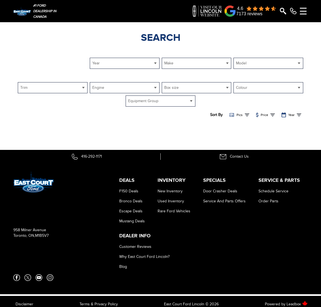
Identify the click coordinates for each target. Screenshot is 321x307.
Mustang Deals (132, 221)
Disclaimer (24, 304)
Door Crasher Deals (220, 191)
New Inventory (170, 191)
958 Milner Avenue (29, 230)
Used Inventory (171, 201)
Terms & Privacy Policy (98, 304)
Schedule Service (273, 191)
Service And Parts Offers (224, 201)
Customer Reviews (135, 246)
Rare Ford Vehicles (174, 211)
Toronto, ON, (24, 235)
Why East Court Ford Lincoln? (144, 256)
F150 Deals (128, 191)
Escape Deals (131, 211)
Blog (123, 266)
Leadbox (297, 304)
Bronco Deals (131, 201)
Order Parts (268, 201)
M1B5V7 (42, 235)
